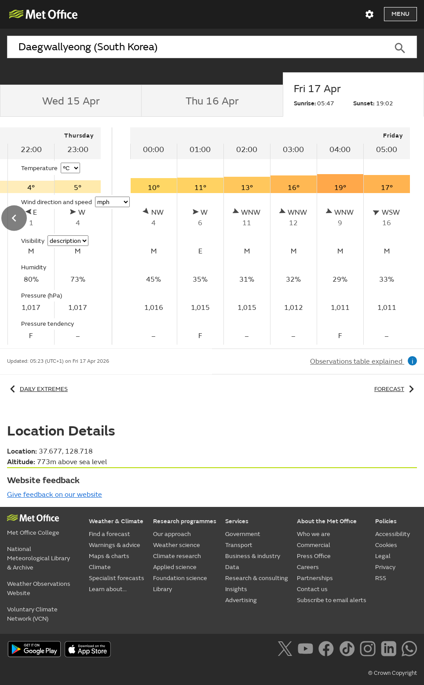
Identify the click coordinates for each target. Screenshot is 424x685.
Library (162, 589)
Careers (308, 567)
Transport (238, 545)
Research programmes (184, 521)
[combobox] (195, 47)
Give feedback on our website (54, 494)
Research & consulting (256, 578)
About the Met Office (327, 521)
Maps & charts (109, 556)
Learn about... (108, 589)
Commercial (313, 545)
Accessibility (392, 534)
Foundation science (180, 578)
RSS (380, 578)
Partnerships (315, 578)
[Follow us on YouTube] (307, 650)
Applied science (175, 567)
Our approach (172, 534)
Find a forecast (109, 534)
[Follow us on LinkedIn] (390, 650)
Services (237, 521)
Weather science (176, 545)
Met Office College (33, 532)
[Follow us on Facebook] (327, 650)
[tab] (70, 101)
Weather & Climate (116, 521)
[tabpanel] (270, 236)
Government (242, 534)
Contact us (312, 589)
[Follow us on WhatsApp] (409, 650)
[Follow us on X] (286, 650)
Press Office (314, 556)
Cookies (386, 545)
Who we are (313, 534)
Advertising (241, 600)
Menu (400, 14)
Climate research (177, 556)
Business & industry (252, 556)
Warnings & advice (114, 545)
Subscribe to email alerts (331, 600)
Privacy (385, 567)
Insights (236, 589)
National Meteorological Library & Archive (38, 558)
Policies (386, 521)
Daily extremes (37, 389)
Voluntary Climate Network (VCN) (32, 614)
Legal (383, 556)
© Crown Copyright (392, 673)
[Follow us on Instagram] (369, 650)
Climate (100, 567)
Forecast (395, 389)
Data (232, 567)
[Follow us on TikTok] (348, 650)
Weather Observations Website (38, 588)
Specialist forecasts (116, 578)
